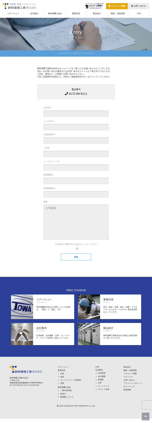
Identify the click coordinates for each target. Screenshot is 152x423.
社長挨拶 (101, 377)
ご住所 (47, 148)
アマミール (128, 381)
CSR (139, 13)
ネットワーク (103, 390)
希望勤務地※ (50, 188)
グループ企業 (103, 394)
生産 (62, 378)
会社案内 (34, 13)
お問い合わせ (138, 6)
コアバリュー (13, 13)
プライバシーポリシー (133, 388)
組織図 (101, 384)
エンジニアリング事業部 (70, 384)
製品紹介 (97, 13)
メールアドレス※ (52, 161)
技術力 (63, 398)
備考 (46, 202)
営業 (62, 388)
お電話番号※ (50, 134)
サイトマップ (129, 391)
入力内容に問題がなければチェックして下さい (76, 248)
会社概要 (101, 381)
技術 (62, 381)
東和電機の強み (55, 13)
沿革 (100, 387)
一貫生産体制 (66, 395)
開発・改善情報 (118, 13)
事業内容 (76, 13)
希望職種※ (49, 175)
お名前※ (48, 107)
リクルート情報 (117, 6)
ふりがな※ (49, 121)
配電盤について (66, 401)
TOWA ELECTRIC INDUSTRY (76, 410)
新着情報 (127, 394)
